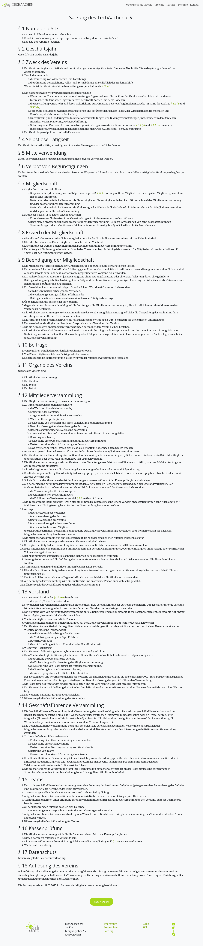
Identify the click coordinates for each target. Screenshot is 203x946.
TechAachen (22, 4)
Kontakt (194, 4)
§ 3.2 (79, 498)
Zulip (146, 923)
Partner (171, 4)
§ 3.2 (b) (34, 107)
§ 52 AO (100, 193)
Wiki (146, 927)
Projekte (159, 4)
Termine (183, 4)
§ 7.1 (115, 841)
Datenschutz (111, 927)
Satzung (108, 931)
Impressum (110, 923)
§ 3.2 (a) (175, 103)
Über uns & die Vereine (139, 4)
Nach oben (101, 901)
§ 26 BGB (59, 597)
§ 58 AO (105, 86)
